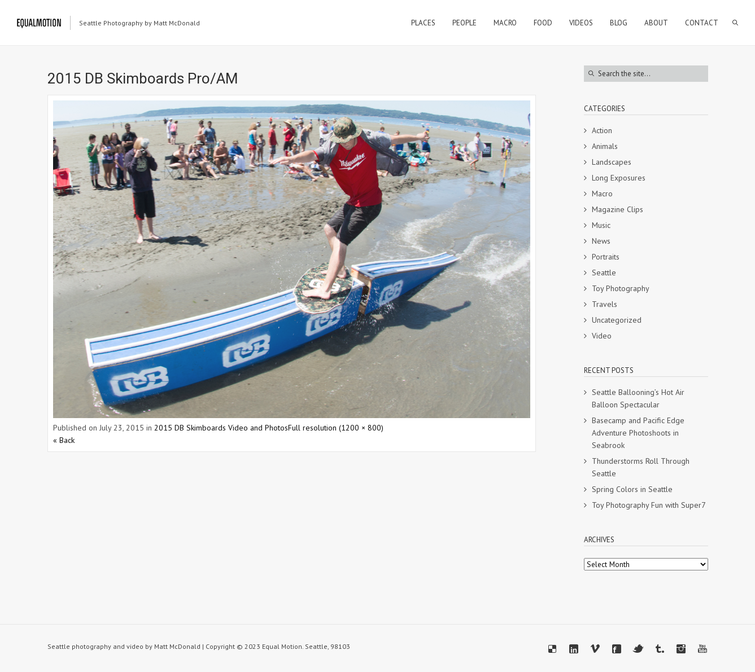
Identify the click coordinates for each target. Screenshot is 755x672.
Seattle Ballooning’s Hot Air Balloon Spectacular (638, 398)
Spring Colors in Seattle (632, 489)
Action (602, 130)
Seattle (604, 272)
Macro (602, 193)
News (601, 241)
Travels (604, 304)
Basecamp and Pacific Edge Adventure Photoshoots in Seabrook (638, 432)
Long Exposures (618, 178)
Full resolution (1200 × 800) (335, 428)
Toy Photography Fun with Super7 (649, 505)
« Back (64, 440)
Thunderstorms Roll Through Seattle (640, 467)
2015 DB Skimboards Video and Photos (221, 428)
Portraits (605, 257)
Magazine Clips (617, 209)
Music (601, 225)
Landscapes (611, 162)
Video (602, 336)
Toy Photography (620, 288)
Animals (605, 146)
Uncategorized (616, 320)
